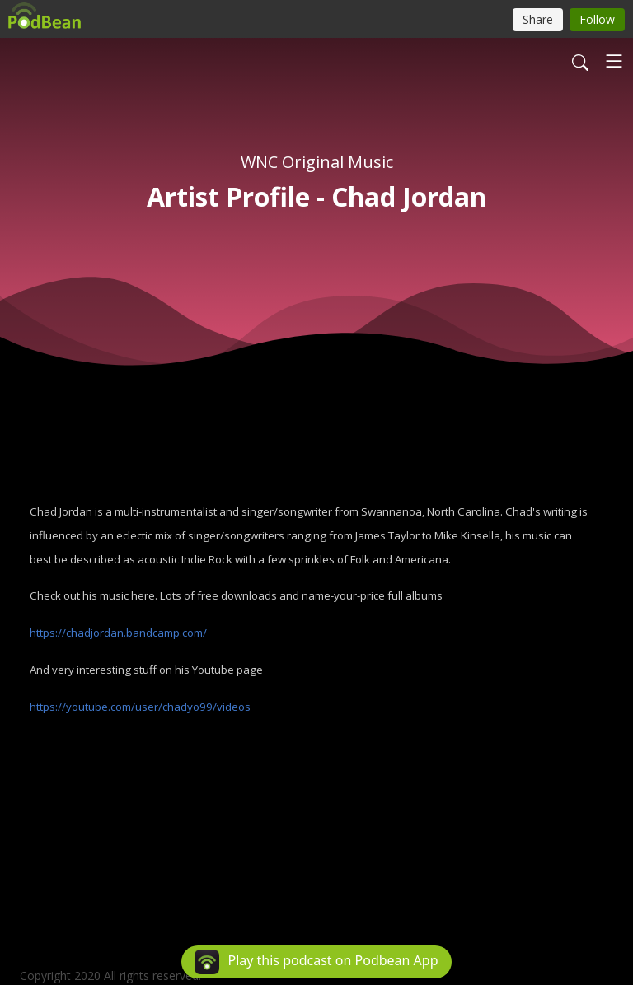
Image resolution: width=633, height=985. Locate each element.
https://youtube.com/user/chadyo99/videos (140, 706)
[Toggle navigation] (614, 61)
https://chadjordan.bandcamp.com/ (118, 632)
